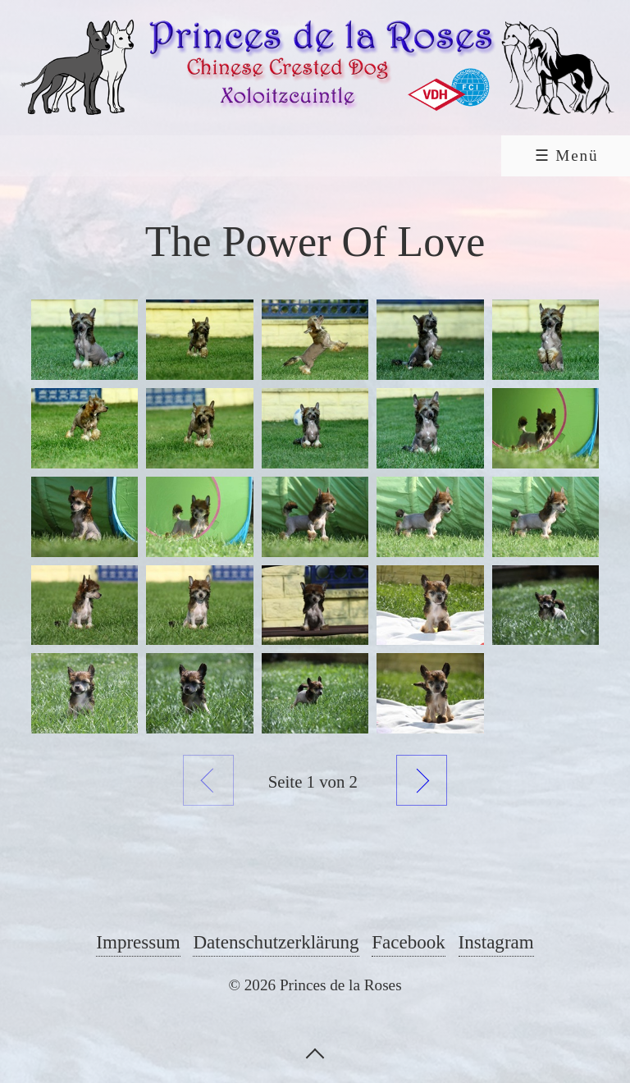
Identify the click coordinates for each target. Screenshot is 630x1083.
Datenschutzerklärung (275, 942)
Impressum (138, 942)
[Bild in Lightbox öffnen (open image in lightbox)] (84, 339)
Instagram (496, 942)
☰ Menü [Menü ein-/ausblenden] (567, 155)
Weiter (421, 780)
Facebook (408, 942)
